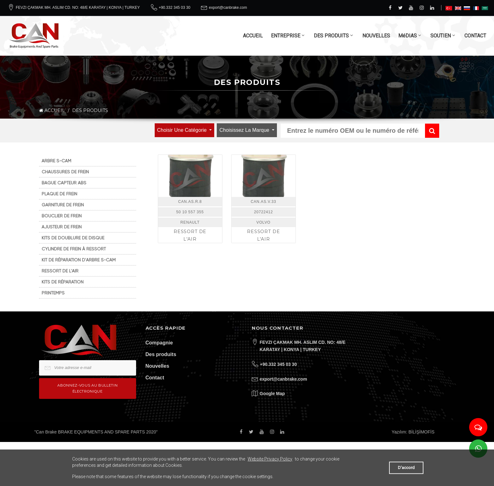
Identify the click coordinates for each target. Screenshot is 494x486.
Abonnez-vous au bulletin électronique (87, 388)
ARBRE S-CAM (56, 160)
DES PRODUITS (331, 36)
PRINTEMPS (53, 292)
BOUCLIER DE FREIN (62, 215)
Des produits (161, 354)
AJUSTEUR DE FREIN (62, 226)
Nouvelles (157, 366)
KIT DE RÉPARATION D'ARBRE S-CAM (79, 259)
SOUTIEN (440, 36)
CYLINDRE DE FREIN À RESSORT (74, 248)
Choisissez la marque (245, 130)
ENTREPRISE (285, 36)
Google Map (272, 393)
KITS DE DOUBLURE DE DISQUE (73, 237)
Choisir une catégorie (182, 130)
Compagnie (159, 342)
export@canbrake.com (228, 7)
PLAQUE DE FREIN (59, 193)
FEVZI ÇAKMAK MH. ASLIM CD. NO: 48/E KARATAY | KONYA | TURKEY (78, 7)
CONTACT (475, 36)
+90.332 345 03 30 (174, 7)
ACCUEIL (253, 36)
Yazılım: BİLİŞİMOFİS (413, 431)
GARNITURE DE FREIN (63, 204)
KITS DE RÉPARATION (62, 281)
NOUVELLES (376, 36)
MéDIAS (407, 36)
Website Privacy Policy (270, 458)
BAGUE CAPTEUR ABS (64, 182)
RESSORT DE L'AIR (60, 270)
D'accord (406, 467)
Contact (155, 377)
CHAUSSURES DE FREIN (65, 171)
